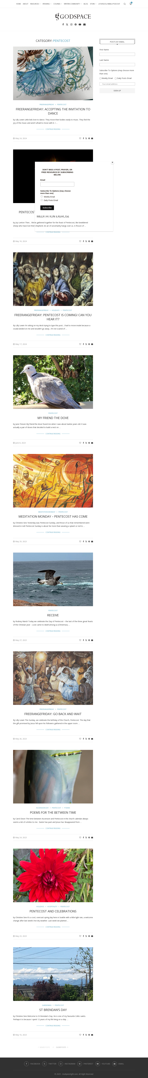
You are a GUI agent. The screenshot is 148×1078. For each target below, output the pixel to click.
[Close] (112, 162)
